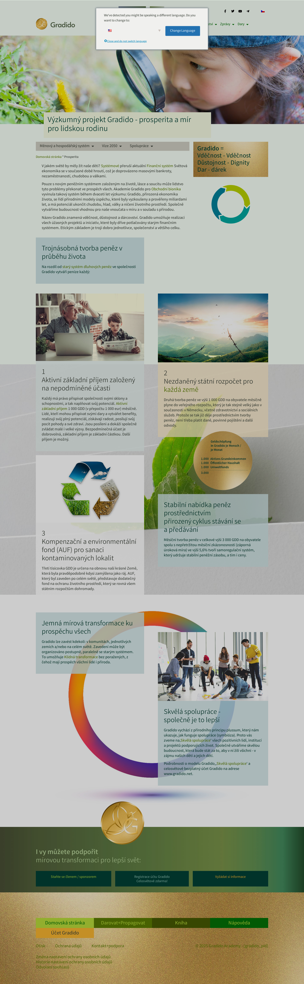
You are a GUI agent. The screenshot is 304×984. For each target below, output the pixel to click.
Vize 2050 (112, 146)
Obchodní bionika (166, 189)
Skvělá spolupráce (195, 741)
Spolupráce (141, 146)
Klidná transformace (81, 657)
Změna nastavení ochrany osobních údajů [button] (73, 957)
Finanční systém (160, 166)
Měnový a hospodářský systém (67, 146)
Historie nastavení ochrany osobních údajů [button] (74, 962)
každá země (181, 390)
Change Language (182, 30)
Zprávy (227, 24)
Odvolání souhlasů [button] (52, 967)
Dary (243, 24)
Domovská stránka (49, 157)
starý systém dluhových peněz (87, 267)
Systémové (110, 166)
